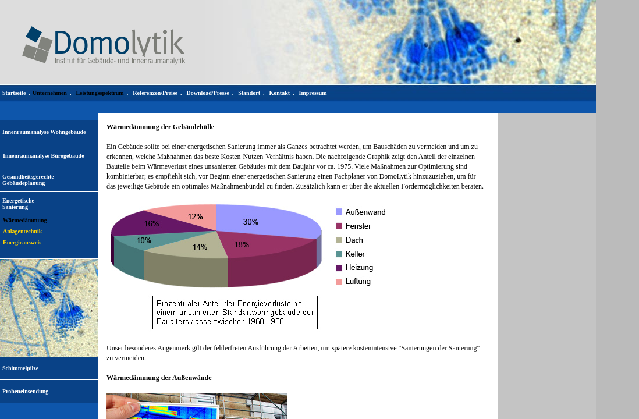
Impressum (313, 93)
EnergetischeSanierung (18, 203)
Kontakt (279, 93)
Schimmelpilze (20, 368)
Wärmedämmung (25, 220)
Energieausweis (22, 242)
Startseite (14, 93)
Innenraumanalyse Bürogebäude (43, 155)
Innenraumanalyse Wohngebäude (44, 132)
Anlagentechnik (22, 231)
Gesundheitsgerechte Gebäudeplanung (28, 179)
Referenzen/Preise (155, 93)
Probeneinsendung (25, 391)
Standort (249, 93)
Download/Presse (208, 93)
